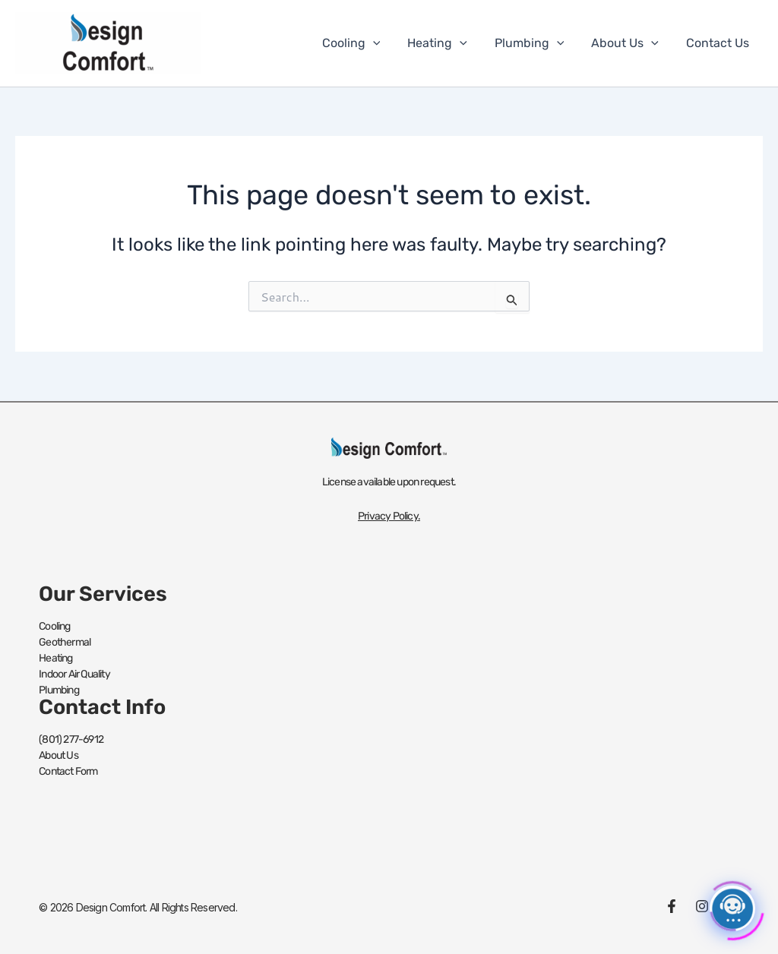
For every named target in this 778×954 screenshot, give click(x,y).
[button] (386, 43)
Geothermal (64, 642)
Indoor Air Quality (74, 674)
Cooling (365, 43)
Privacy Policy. (389, 516)
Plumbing (537, 43)
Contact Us (719, 43)
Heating (448, 43)
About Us (629, 43)
